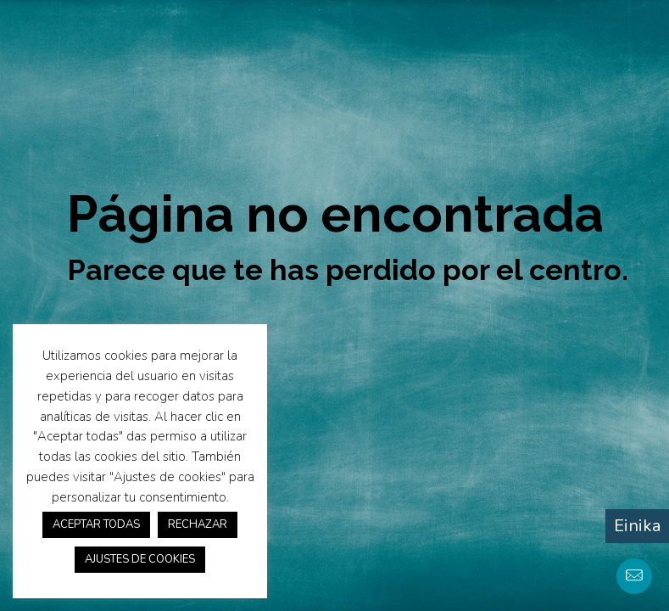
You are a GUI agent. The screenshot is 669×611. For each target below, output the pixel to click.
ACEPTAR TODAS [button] (96, 524)
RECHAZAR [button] (197, 524)
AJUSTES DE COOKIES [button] (140, 559)
